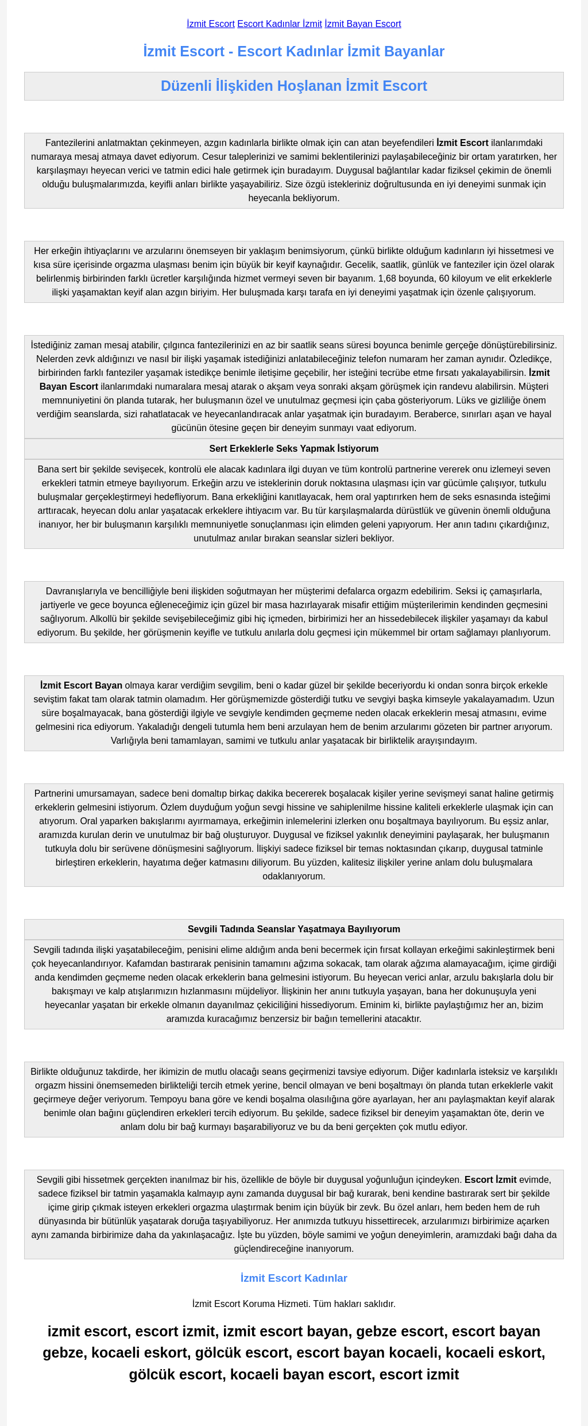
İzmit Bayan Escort (362, 24)
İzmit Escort (211, 24)
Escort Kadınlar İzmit (279, 24)
